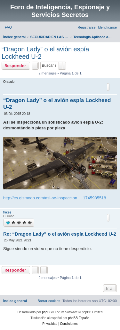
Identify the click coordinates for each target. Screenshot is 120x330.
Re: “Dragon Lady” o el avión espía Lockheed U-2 (59, 234)
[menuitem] (8, 27)
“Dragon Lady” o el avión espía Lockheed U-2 (45, 53)
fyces (7, 212)
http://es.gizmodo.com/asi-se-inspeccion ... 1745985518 (54, 197)
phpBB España (79, 318)
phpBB (47, 312)
